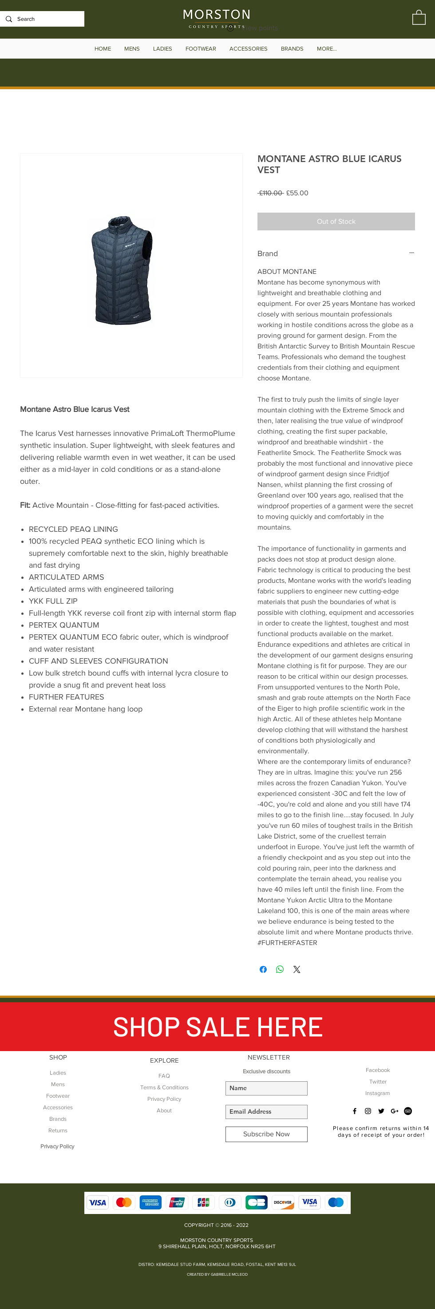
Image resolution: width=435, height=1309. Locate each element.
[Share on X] (297, 969)
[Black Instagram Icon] (368, 1111)
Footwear (58, 1095)
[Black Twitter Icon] (381, 1111)
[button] (419, 17)
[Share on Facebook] (263, 969)
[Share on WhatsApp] (280, 969)
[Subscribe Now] (266, 1134)
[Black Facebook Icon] (355, 1111)
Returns (57, 1130)
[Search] (41, 19)
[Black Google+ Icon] (395, 1111)
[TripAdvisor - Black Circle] (408, 1111)
